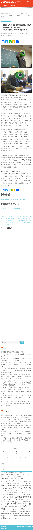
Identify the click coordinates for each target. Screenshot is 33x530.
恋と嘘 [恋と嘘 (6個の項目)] (11, 511)
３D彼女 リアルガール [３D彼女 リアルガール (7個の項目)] (13, 518)
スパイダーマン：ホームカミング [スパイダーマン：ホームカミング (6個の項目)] (15, 490)
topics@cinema (6, 33)
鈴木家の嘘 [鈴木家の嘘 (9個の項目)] (20, 516)
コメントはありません (8, 35)
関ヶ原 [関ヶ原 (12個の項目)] (5, 518)
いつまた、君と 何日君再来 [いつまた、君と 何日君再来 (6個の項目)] (16, 477)
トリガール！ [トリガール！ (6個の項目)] (20, 492)
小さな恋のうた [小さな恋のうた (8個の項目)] (16, 509)
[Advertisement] (16, 284)
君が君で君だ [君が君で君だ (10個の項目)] (17, 506)
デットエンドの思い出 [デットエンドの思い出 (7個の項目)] (12, 492)
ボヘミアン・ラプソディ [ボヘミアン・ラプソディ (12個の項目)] (11, 499)
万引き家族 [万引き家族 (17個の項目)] (11, 503)
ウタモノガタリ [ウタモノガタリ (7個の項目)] (23, 481)
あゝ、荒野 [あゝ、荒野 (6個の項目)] (6, 477)
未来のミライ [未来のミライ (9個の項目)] (8, 514)
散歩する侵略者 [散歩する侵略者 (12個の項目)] (19, 511)
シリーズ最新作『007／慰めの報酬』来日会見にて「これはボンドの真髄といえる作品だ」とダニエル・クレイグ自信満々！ (7, 221)
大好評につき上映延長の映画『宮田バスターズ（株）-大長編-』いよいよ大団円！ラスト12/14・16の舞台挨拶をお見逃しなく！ (16, 377)
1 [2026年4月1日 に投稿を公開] (16, 454)
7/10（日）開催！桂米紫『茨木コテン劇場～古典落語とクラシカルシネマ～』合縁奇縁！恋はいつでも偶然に (16, 370)
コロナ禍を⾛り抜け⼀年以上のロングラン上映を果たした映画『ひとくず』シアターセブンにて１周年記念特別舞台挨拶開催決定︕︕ (16, 383)
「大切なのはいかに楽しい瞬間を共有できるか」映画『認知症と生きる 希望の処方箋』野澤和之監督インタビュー (16, 440)
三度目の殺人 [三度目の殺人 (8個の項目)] (21, 504)
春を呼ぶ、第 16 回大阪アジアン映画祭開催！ (14, 391)
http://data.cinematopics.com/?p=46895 (13, 199)
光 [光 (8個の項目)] (12, 506)
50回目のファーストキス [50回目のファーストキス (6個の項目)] (23, 472)
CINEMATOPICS (8, 2)
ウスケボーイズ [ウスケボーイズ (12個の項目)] (13, 481)
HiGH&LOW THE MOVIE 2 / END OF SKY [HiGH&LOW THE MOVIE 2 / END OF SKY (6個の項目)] (10, 474)
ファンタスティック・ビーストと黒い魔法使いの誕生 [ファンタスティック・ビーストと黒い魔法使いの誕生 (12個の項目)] (16, 495)
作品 (28, 2)
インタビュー (20, 2)
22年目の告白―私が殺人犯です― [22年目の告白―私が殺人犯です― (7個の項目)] (9, 472)
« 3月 (2, 464)
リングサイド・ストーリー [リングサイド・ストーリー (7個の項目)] (19, 501)
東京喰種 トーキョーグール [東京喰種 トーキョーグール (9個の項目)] (21, 514)
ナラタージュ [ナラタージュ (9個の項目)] (13, 495)
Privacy (5, 5)
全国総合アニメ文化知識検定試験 (11, 208)
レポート (5, 20)
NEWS (5, 348)
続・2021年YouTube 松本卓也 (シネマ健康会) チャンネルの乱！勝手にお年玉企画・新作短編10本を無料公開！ (16, 403)
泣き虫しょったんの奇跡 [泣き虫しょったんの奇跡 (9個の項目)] (9, 516)
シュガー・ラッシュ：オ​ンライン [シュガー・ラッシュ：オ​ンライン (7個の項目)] (12, 483)
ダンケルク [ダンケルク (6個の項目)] (25, 490)
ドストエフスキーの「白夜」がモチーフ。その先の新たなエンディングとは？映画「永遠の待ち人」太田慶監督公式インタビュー (16, 421)
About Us (12, 5)
